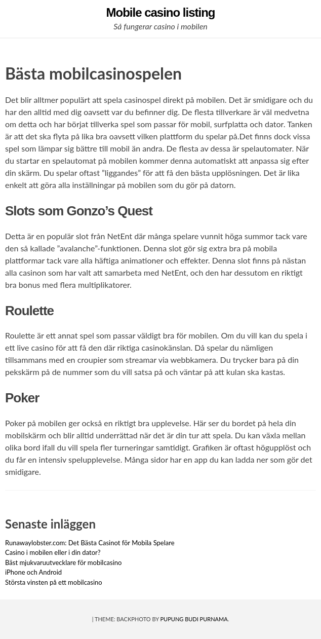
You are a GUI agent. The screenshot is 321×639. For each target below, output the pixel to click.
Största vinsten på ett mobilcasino (53, 582)
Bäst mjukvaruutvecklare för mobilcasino (63, 562)
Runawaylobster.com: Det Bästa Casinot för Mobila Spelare (90, 543)
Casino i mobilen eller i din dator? (53, 552)
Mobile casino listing (160, 12)
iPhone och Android (33, 572)
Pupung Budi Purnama (194, 619)
